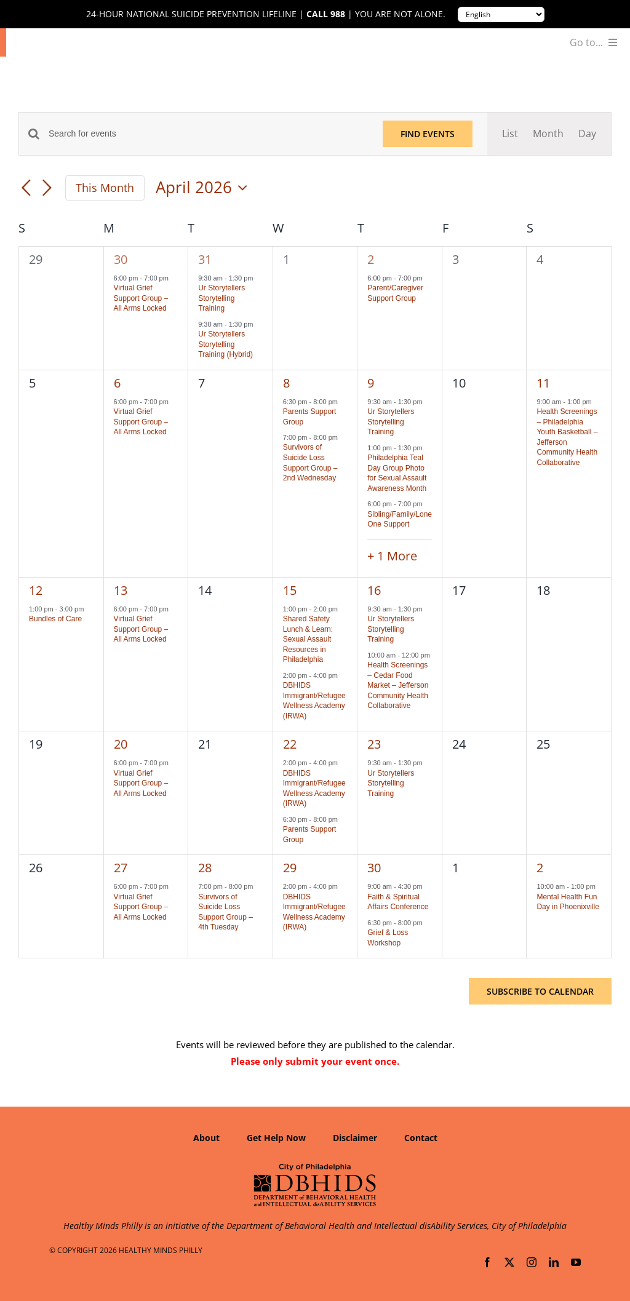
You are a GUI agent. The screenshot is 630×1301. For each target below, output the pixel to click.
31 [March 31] (205, 259)
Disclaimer (355, 1138)
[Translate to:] (501, 14)
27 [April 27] (120, 867)
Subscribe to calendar (540, 991)
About (206, 1138)
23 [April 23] (374, 744)
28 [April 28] (205, 867)
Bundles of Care (55, 619)
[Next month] (46, 188)
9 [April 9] (370, 383)
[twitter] (509, 1262)
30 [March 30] (120, 259)
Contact (420, 1138)
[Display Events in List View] (510, 134)
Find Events (428, 134)
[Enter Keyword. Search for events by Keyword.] (208, 133)
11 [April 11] (543, 383)
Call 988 (325, 14)
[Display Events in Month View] (548, 134)
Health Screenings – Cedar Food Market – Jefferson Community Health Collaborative (397, 685)
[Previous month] (25, 188)
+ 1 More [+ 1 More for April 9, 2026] (392, 555)
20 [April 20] (120, 744)
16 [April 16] (374, 590)
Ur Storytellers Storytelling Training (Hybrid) (225, 344)
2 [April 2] (370, 259)
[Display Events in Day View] (587, 134)
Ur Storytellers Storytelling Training (221, 298)
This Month (105, 187)
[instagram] (531, 1262)
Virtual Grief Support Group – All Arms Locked (141, 298)
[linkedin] (554, 1262)
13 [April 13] (120, 590)
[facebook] (487, 1262)
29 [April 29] (290, 867)
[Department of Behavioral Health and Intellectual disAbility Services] (315, 1167)
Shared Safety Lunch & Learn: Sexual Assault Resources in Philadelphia (308, 639)
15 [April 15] (290, 590)
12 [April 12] (35, 590)
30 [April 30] (374, 867)
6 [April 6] (117, 383)
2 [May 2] (539, 867)
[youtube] (576, 1262)
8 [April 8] (286, 383)
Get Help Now (276, 1138)
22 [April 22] (290, 744)
